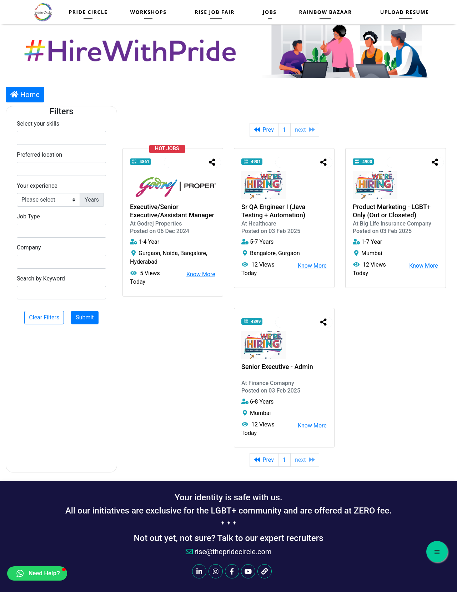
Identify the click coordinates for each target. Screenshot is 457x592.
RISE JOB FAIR (214, 12)
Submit (85, 317)
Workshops (148, 12)
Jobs (270, 12)
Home (25, 94)
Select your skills (38, 123)
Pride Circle (88, 12)
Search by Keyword (41, 278)
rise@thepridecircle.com (229, 551)
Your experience (37, 185)
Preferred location (39, 154)
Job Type (28, 216)
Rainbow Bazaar (325, 12)
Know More (200, 274)
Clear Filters (44, 317)
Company (29, 247)
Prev (264, 129)
